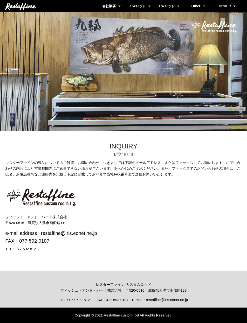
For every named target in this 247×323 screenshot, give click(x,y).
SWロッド (138, 6)
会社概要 (109, 6)
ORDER (225, 6)
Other (195, 6)
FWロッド (167, 6)
